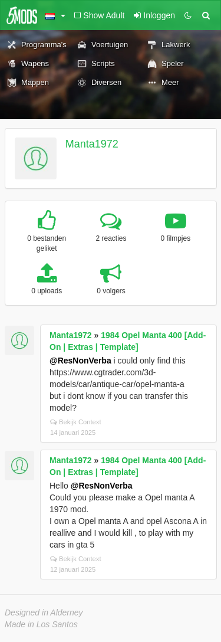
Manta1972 (91, 144)
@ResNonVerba (80, 360)
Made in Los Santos (41, 624)
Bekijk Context (75, 421)
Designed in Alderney (44, 612)
